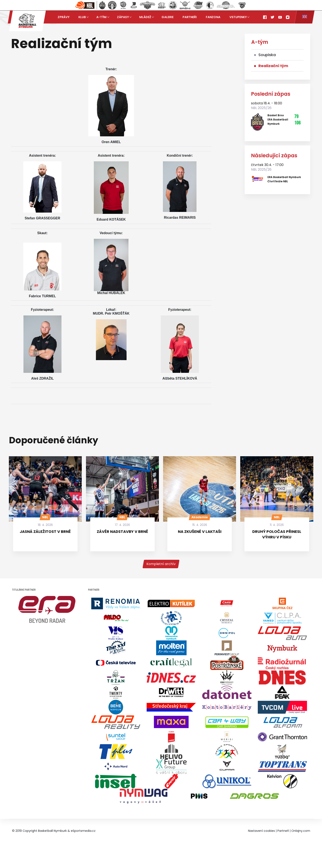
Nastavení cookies (261, 831)
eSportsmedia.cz (83, 831)
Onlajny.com (300, 831)
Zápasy (123, 17)
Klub (82, 17)
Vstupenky (237, 17)
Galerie (167, 17)
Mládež (145, 17)
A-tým (101, 17)
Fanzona (213, 17)
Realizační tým (273, 65)
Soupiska (267, 54)
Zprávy (63, 17)
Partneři (190, 17)
